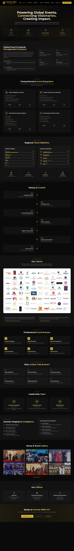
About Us (24, 2)
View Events (48, 516)
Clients (41, 2)
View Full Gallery (37, 477)
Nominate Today (27, 516)
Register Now (67, 2)
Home (20, 2)
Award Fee (36, 2)
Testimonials (47, 2)
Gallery (52, 2)
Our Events (29, 2)
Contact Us (57, 2)
